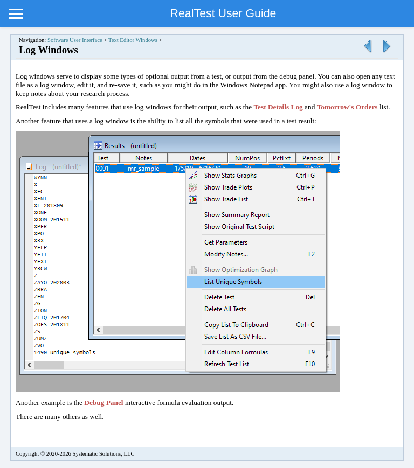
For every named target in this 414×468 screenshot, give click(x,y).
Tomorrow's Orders (347, 107)
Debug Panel (103, 403)
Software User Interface (74, 40)
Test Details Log (277, 107)
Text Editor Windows (132, 40)
